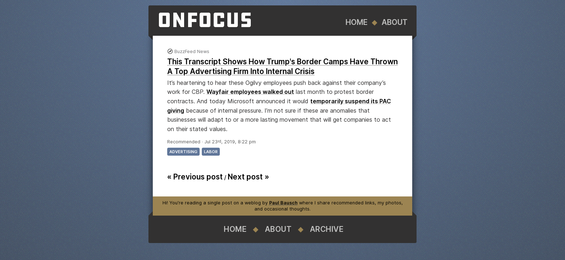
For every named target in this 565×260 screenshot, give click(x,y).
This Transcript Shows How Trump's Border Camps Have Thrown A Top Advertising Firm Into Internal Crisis (282, 66)
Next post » (248, 176)
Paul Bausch (283, 202)
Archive (327, 229)
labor (211, 151)
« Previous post (195, 176)
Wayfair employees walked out (250, 91)
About (395, 22)
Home (357, 22)
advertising (183, 151)
